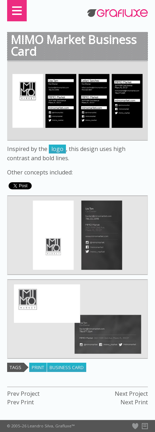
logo (57, 149)
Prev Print (20, 402)
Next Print (134, 402)
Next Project (131, 394)
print (38, 367)
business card (67, 367)
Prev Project (23, 394)
